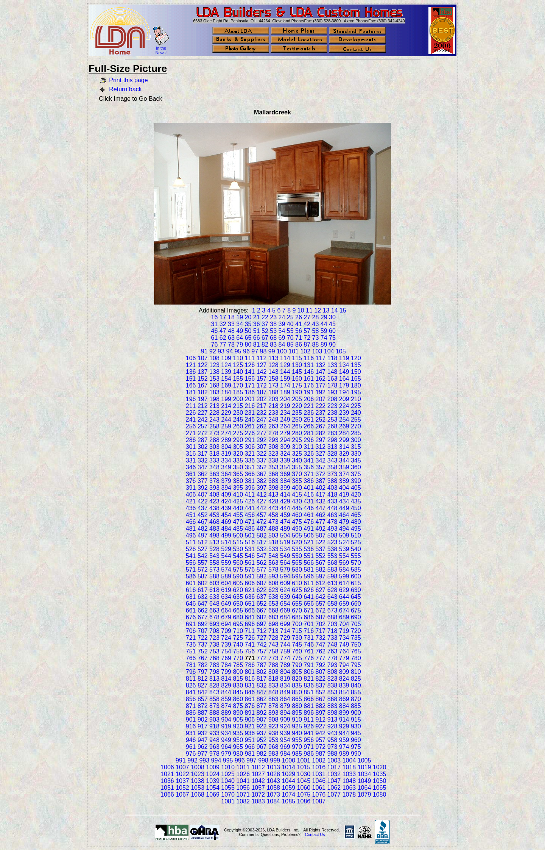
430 (297, 501)
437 (203, 508)
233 (273, 412)
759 (285, 651)
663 (214, 610)
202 (262, 399)
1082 (243, 801)
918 (214, 726)
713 (273, 631)
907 (262, 719)
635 (238, 597)
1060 (304, 787)
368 (273, 474)
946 (191, 740)
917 (203, 726)
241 (191, 419)
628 (332, 590)
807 (321, 672)
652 (262, 603)
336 (250, 460)
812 (203, 678)
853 (332, 692)
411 (250, 494)
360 (356, 467)
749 (344, 644)
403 (332, 487)
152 (203, 378)
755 (238, 651)
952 (262, 740)
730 (297, 637)
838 (332, 685)
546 (250, 556)
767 (203, 658)
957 (321, 740)
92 (212, 351)
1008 (197, 767)
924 (285, 726)
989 (344, 753)
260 (238, 426)
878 (273, 706)
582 (321, 569)
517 (262, 542)
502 (262, 535)
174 (285, 385)
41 (298, 324)
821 (309, 678)
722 (203, 637)
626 (309, 590)
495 (356, 528)
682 (262, 617)
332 (203, 460)
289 (226, 440)
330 (356, 453)
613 (332, 583)
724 (226, 637)
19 (239, 317)
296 (309, 440)
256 (191, 426)
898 (332, 712)
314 (344, 447)
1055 (228, 787)
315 (356, 447)
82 (265, 344)
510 (356, 535)
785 (238, 665)
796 (191, 672)
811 (191, 678)
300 (356, 440)
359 (344, 467)
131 (309, 365)
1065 (379, 787)
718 (332, 631)
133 (332, 365)
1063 (349, 787)
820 (297, 678)
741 (250, 644)
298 (332, 440)
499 (226, 535)
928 (332, 726)
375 (356, 474)
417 (321, 494)
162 (321, 378)
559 (226, 562)
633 (214, 597)
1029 (288, 774)
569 (344, 562)
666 (250, 610)
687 (321, 617)
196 (191, 399)
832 (262, 685)
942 (321, 733)
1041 (243, 781)
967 (262, 747)
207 (321, 399)
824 (344, 678)
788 (273, 665)
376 (191, 481)
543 (214, 556)
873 (214, 706)
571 (191, 569)
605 (238, 583)
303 (214, 447)
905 (238, 719)
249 (285, 419)
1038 (197, 781)
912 (321, 719)
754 (226, 651)
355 (297, 467)
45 (332, 324)
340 (297, 460)
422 (203, 501)
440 (238, 508)
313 (332, 447)
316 (191, 453)
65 (248, 337)
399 (285, 487)
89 (324, 344)
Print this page (128, 80)
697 (262, 624)
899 (344, 712)
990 (356, 753)
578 (273, 569)
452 (203, 515)
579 (285, 569)
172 (262, 385)
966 (250, 747)
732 (321, 637)
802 (262, 672)
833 (273, 685)
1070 (228, 794)
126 (250, 365)
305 (238, 447)
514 (226, 542)
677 (203, 617)
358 (332, 467)
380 (238, 481)
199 (226, 399)
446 (309, 508)
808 (332, 672)
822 (321, 678)
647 (203, 603)
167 (203, 385)
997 (251, 760)
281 (309, 433)
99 (271, 351)
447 (321, 508)
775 (297, 658)
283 (332, 433)
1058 (273, 787)
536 (309, 549)
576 (250, 569)
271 (191, 433)
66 (256, 337)
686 (309, 617)
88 (315, 344)
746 (309, 644)
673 (332, 610)
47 (223, 331)
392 (203, 487)
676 (191, 617)
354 (285, 467)
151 (191, 378)
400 (297, 487)
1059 (288, 787)
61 (214, 337)
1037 (182, 781)
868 (332, 699)
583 (332, 569)
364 (226, 474)
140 (238, 372)
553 (332, 556)
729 (285, 637)
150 (356, 372)
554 (344, 556)
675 (356, 610)
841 (191, 692)
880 (297, 706)
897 (321, 712)
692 (203, 624)
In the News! (161, 50)
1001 (304, 760)
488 (273, 528)
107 (203, 358)
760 (297, 651)
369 (285, 474)
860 (238, 699)
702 (321, 624)
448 (332, 508)
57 (307, 331)
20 (248, 317)
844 (226, 692)
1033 (349, 774)
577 (262, 569)
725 (238, 637)
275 (238, 433)
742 (262, 644)
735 (356, 637)
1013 (273, 767)
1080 (379, 794)
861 (250, 699)
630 (356, 590)
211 (191, 406)
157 (262, 378)
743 (273, 644)
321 (250, 453)
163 (332, 378)
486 (250, 528)
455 (238, 515)
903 (214, 719)
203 (273, 399)
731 (309, 637)
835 (297, 685)
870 (356, 699)
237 (321, 412)
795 (356, 665)
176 (309, 385)
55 (290, 331)
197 (203, 399)
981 (250, 753)
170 (238, 385)
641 (309, 597)
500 (238, 535)
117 (321, 358)
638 (273, 597)
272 (203, 433)
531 (250, 549)
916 (191, 726)
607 (262, 583)
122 (203, 365)
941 (309, 733)
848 (273, 692)
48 (231, 331)
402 (321, 487)
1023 (197, 774)
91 (204, 351)
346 (191, 467)
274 (226, 433)
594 (285, 576)
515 (238, 542)
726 (250, 637)
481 (191, 528)
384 (285, 481)
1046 (319, 781)
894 (285, 712)
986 (309, 753)
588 (214, 576)
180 (356, 385)
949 (226, 740)
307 (262, 447)
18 (231, 317)
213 (214, 406)
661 (191, 610)
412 (262, 494)
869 (344, 699)
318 (214, 453)
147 (321, 372)
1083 (258, 801)
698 (273, 624)
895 (297, 712)
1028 (273, 774)
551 (309, 556)
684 (285, 617)
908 (273, 719)
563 (273, 562)
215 (238, 406)
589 (226, 576)
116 (309, 358)
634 (226, 597)
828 (214, 685)
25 (290, 317)
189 (285, 392)
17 (223, 317)
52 (265, 331)
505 (297, 535)
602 (203, 583)
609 (285, 583)
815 (238, 678)
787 (262, 665)
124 (226, 365)
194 (344, 392)
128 (273, 365)
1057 (258, 787)
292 (262, 440)
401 (309, 487)
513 (214, 542)
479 (344, 522)
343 (332, 460)
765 (356, 651)
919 (226, 726)
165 (356, 378)
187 (262, 392)
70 (290, 337)
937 (262, 733)
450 (356, 508)
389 (344, 481)
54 (282, 331)
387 (321, 481)
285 (356, 433)
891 (250, 712)
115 (297, 358)
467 (203, 522)
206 (309, 399)
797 (203, 672)
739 (226, 644)
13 (326, 310)
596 (309, 576)
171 (250, 385)
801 (250, 672)
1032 (334, 774)
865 (297, 699)
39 (282, 324)
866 (309, 699)
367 (262, 474)
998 (263, 760)
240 (356, 412)
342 (321, 460)
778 (332, 658)
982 (262, 753)
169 (226, 385)
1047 (334, 781)
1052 (182, 787)
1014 (288, 767)
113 (273, 358)
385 (297, 481)
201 (250, 399)
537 (321, 549)
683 (273, 617)
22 (265, 317)
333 (214, 460)
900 (356, 712)
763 (332, 651)
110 (238, 358)
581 (309, 569)
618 (214, 590)
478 (332, 522)
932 (203, 733)
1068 (197, 794)
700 (297, 624)
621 (250, 590)
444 (285, 508)
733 (332, 637)
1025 (228, 774)
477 (321, 522)
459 (285, 515)
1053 (197, 787)
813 (214, 678)
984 (285, 753)
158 (273, 378)
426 (250, 501)
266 (309, 426)
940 (297, 733)
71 (298, 337)
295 (297, 440)
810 (356, 672)
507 (321, 535)
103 (317, 351)
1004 (349, 760)
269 (344, 426)
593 (273, 576)
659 (344, 603)
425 (238, 501)
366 (250, 474)
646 (191, 603)
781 (191, 665)
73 (315, 337)
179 (344, 385)
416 (309, 494)
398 (273, 487)
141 (250, 372)
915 (356, 719)
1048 (349, 781)
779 (344, 658)
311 (309, 447)
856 (191, 699)
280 (297, 433)
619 (226, 590)
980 (238, 753)
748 (332, 644)
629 (344, 590)
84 (282, 344)
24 (282, 317)
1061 (319, 787)
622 (262, 590)
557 (203, 562)
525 (356, 542)
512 (203, 542)
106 (191, 358)
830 (238, 685)
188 (273, 392)
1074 (288, 794)
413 (273, 494)
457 (262, 515)
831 (250, 685)
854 (344, 692)
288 (214, 440)
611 (309, 583)
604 (226, 583)
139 (226, 372)
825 (356, 678)
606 (250, 583)
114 (285, 358)
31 (214, 324)
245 (238, 419)
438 (214, 508)
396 (250, 487)
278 (273, 433)
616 (191, 590)
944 (344, 733)
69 (282, 337)
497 (203, 535)
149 (344, 372)
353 (273, 467)
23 (273, 317)
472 (262, 522)
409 (226, 494)
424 (226, 501)
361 (191, 474)
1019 (364, 767)
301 (191, 447)
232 (262, 412)
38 (273, 324)
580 (297, 569)
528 (214, 549)
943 (332, 733)
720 (356, 631)
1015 (304, 767)
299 (344, 440)
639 (285, 597)
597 (321, 576)
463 (332, 515)
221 (309, 406)
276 (250, 433)
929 (344, 726)
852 (321, 692)
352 (262, 467)
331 (191, 460)
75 (332, 337)
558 (214, 562)
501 (250, 535)
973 (332, 747)
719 (344, 631)
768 (214, 658)
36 (256, 324)
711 (250, 631)
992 (192, 760)
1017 (334, 767)
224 (344, 406)
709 (226, 631)
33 (231, 324)
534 (285, 549)
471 (250, 522)
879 (285, 706)
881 (309, 706)
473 (273, 522)
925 (297, 726)
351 (250, 467)
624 (285, 590)
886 (191, 712)
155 (238, 378)
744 (285, 644)
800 (238, 672)
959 (344, 740)
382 (262, 481)
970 (297, 747)
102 (305, 351)
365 (238, 474)
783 (214, 665)
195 (356, 392)
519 (285, 542)
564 (285, 562)
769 (226, 658)
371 (309, 474)
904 (226, 719)
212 (203, 406)
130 (297, 365)
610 (297, 583)
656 (309, 603)
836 (309, 685)
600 (356, 576)
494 (344, 528)
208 (332, 399)
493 (332, 528)
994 (216, 760)
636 (250, 597)
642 (321, 597)
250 (297, 419)
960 (356, 740)
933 (214, 733)
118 (332, 358)
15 (342, 310)
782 (203, 665)
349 (226, 467)
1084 (273, 801)
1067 (182, 794)
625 (297, 590)
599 (344, 576)
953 (273, 740)
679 (226, 617)
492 (321, 528)
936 (250, 733)
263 (273, 426)
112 (262, 358)
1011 (243, 767)
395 (238, 487)
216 (250, 406)
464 (344, 515)
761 (309, 651)
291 (250, 440)
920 (238, 726)
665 (238, 610)
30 (332, 317)
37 (265, 324)
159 (285, 378)
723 (214, 637)
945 (356, 733)
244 (226, 419)
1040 (228, 781)
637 (262, 597)
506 (309, 535)
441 (250, 508)
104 (329, 351)
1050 (379, 781)
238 (332, 412)
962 (203, 747)
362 (203, 474)
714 (285, 631)
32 (223, 324)
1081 (228, 801)
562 (262, 562)
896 (309, 712)
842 (203, 692)
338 (273, 460)
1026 (243, 774)
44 (324, 324)
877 (262, 706)
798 (214, 672)
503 (273, 535)
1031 (319, 774)
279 (285, 433)
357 (321, 467)
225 (356, 406)
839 (344, 685)
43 (315, 324)
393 (214, 487)
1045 (304, 781)
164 (344, 378)
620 (238, 590)
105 (341, 351)
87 (307, 344)
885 (356, 706)
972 (321, 747)
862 (262, 699)
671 (309, 610)
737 (203, 644)
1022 (182, 774)
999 (275, 760)
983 (273, 753)
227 (203, 412)
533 (273, 549)
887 (203, 712)
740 (238, 644)
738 (214, 644)
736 (191, 644)
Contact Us (315, 834)
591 (250, 576)
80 (248, 344)
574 (226, 569)
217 (262, 406)
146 (309, 372)
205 (297, 399)
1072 (258, 794)
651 (250, 603)
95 (238, 351)
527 (203, 549)
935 (238, 733)
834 (285, 685)
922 (262, 726)
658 (332, 603)
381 (250, 481)
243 (214, 419)
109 (226, 358)
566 (309, 562)
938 (273, 733)
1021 (167, 774)
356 (309, 467)
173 (273, 385)
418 (332, 494)
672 (321, 610)
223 (332, 406)
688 (332, 617)
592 (262, 576)
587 (203, 576)
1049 (364, 781)
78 (231, 344)
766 (191, 658)
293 (273, 440)
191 (309, 392)
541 (191, 556)
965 (238, 747)
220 (297, 406)
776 (309, 658)
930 (356, 726)
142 (262, 372)
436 (191, 508)
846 (250, 692)
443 (273, 508)
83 (273, 344)
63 (231, 337)
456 (250, 515)
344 (344, 460)
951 (250, 740)
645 (356, 597)
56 (298, 331)
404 (344, 487)
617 (203, 590)
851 (309, 692)
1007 (182, 767)
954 (285, 740)
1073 (273, 794)
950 (238, 740)
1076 (319, 794)
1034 (364, 774)
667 (262, 610)
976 (191, 753)
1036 (167, 781)
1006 (167, 767)
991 (181, 760)
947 (203, 740)
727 (262, 637)
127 (262, 365)
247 (262, 419)
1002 (319, 760)
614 (344, 583)
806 (309, 672)
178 (332, 385)
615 (356, 583)
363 (214, 474)
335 (238, 460)
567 (321, 562)
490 (297, 528)
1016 (319, 767)
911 (309, 719)
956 (309, 740)
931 (191, 733)
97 (254, 351)
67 (265, 337)
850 (297, 692)
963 (214, 747)
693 (214, 624)
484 (226, 528)
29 (324, 317)
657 (321, 603)
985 (297, 753)
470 (238, 522)
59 (324, 331)
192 (321, 392)
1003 (334, 760)
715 (297, 631)
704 (344, 624)
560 (238, 562)
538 (332, 549)
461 (309, 515)
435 (356, 501)
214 (226, 406)
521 (309, 542)
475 (297, 522)
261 (250, 426)
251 (309, 419)
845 (238, 692)
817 (262, 678)
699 (285, 624)
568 (332, 562)
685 (297, 617)
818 (273, 678)
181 (191, 392)
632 (203, 597)
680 (238, 617)
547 (262, 556)
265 (297, 426)
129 (285, 365)
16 (214, 317)
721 (191, 637)
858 (214, 699)
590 (238, 576)
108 (214, 358)
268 (332, 426)
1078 (349, 794)
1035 (379, 774)
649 (226, 603)
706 (191, 631)
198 (214, 399)
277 (262, 433)
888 (214, 712)
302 (203, 447)
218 (273, 406)
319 (226, 453)
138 (214, 372)
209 (344, 399)
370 (297, 474)
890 (238, 712)
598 (332, 576)
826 (191, 685)
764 (344, 651)
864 (285, 699)
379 (226, 481)
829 (226, 685)
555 (356, 556)
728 (273, 637)
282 (321, 433)
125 (238, 365)
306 (250, 447)
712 (262, 631)
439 (226, 508)
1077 (334, 794)
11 (309, 310)
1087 (319, 801)
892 (262, 712)
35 (248, 324)
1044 (288, 781)
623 (273, 590)
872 (203, 706)
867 (321, 699)
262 (262, 426)
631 (191, 597)
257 (203, 426)
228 (214, 412)
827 (203, 685)
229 (226, 412)
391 (191, 487)
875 (238, 706)
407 (203, 494)
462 (321, 515)
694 (226, 624)
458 (273, 515)
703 (332, 624)
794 (344, 665)
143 (273, 372)
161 (309, 378)
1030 (304, 774)
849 (285, 692)
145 (297, 372)
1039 (213, 781)
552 (321, 556)
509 (344, 535)
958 (332, 740)
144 (285, 372)
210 (356, 399)
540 (356, 549)
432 (321, 501)
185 (238, 392)
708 (214, 631)
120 (356, 358)
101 (293, 351)
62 (223, 337)
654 (285, 603)
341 (309, 460)
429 (285, 501)
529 (226, 549)
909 (285, 719)
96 (246, 351)
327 (321, 453)
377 (203, 481)
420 (356, 494)
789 (285, 665)
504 (285, 535)
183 (214, 392)
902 (203, 719)
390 (356, 481)
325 (297, 453)
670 (297, 610)
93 (221, 351)
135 (356, 365)
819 (285, 678)
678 (214, 617)
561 (250, 562)
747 (321, 644)
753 (214, 651)
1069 (213, 794)
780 (356, 658)
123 (214, 365)
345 (356, 460)
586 (191, 576)
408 (214, 494)
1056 (243, 787)
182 (203, 392)
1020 (379, 767)
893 (273, 712)
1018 (349, 767)
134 (344, 365)
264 (285, 426)
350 (238, 467)
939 (285, 733)
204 (285, 399)
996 (240, 760)
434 (344, 501)
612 (321, 583)
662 (203, 610)
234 (285, 412)
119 (344, 358)
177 (321, 385)
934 (226, 733)
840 (356, 685)
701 (309, 624)
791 (309, 665)
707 (203, 631)
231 (250, 412)
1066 (167, 794)
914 (344, 719)
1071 (243, 794)
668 (273, 610)
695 (238, 624)
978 (214, 753)
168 (214, 385)
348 (214, 467)
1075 (304, 794)
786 (250, 665)
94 (229, 351)
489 (285, 528)
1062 (334, 787)
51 (256, 331)
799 (226, 672)
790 (297, 665)
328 (332, 453)
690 (356, 617)
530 (238, 549)
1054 (213, 787)
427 (262, 501)
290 (238, 440)
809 (344, 672)
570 (356, 562)
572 (203, 569)
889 (226, 712)
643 (332, 597)
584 (344, 569)
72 (307, 337)
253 (332, 419)
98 (263, 351)
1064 (364, 787)
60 (332, 331)
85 (290, 344)
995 (228, 760)
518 (273, 542)
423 (214, 501)
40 (290, 324)
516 (250, 542)
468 (214, 522)
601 (191, 583)
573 (214, 569)
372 (321, 474)
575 (238, 569)
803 (273, 672)
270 (356, 426)
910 (297, 719)
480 (356, 522)
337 (262, 460)
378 (214, 481)
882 (321, 706)
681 (250, 617)
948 (214, 740)
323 (273, 453)
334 (226, 460)
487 (262, 528)
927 (321, 726)
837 (321, 685)
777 (321, 658)
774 (285, 658)
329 (344, 453)
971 (309, 747)
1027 (258, 774)
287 (203, 440)
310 (297, 447)
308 (273, 447)
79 (239, 344)
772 (262, 658)
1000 (289, 760)
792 (321, 665)
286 (191, 440)
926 (309, 726)
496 (191, 535)
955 (297, 740)
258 (214, 426)
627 (321, 590)
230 (238, 412)
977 (203, 753)
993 (204, 760)
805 (297, 672)
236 (309, 412)
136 (191, 372)
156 (250, 378)
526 (191, 549)
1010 (228, 767)
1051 (167, 787)
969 (285, 747)
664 (226, 610)
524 (344, 542)
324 (285, 453)
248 (273, 419)
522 (321, 542)
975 (356, 747)
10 (300, 310)
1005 (364, 760)
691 (191, 624)
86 (298, 344)
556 (191, 562)
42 (307, 324)
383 (273, 481)
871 (191, 706)
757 (262, 651)
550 (297, 556)
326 (309, 453)
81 (256, 344)
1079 (364, 794)
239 (344, 412)
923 (273, 726)
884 (344, 706)
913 (332, 719)
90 (332, 344)
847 (262, 692)
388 (332, 481)
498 (214, 535)
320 (238, 453)
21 (256, 317)
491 (309, 528)
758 (273, 651)
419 (344, 494)
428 (273, 501)
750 (356, 644)
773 (273, 658)
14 (334, 310)
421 (191, 501)
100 (282, 351)
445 (297, 508)
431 (309, 501)
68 (273, 337)
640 (297, 597)
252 (321, 419)
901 (191, 719)
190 (297, 392)
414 (285, 494)
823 (332, 678)
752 (203, 651)
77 (223, 344)
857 (203, 699)
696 (250, 624)
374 (344, 474)
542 (203, 556)
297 (321, 440)
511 (191, 542)
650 (238, 603)
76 (214, 344)
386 (309, 481)
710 (238, 631)
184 (226, 392)
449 (344, 508)
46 (214, 331)
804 (285, 672)
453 (214, 515)
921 (250, 726)
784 (226, 665)
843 (214, 692)
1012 (258, 767)
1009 (213, 767)
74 (324, 337)
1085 (288, 801)
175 (297, 385)
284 (344, 433)
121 (191, 365)
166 (191, 385)
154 (226, 378)
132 (321, 365)
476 (309, 522)
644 (344, 597)
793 (332, 665)
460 (297, 515)
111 (250, 358)
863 (273, 699)
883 (332, 706)
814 (226, 678)
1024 (213, 774)
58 (315, 331)
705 (356, 624)
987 (321, 753)
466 (191, 522)
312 (321, 447)
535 (297, 549)
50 (248, 331)
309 (285, 447)
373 (332, 474)
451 (191, 515)
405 (356, 487)
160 (297, 378)
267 (321, 426)
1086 (304, 801)
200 (238, 399)
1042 (258, 781)
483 (214, 528)
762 (321, 651)
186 (250, 392)
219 (285, 406)
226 (191, 412)
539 (344, 549)
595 (297, 576)
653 (273, 603)
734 (344, 637)
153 (214, 378)
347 (203, 467)
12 (317, 310)
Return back (125, 89)
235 (297, 412)
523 (332, 542)
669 (285, 610)
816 (250, 678)
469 (226, 522)
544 (226, 556)
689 (344, 617)
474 (285, 522)
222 (321, 406)
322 (262, 453)
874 (226, 706)
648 (214, 603)
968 (273, 747)
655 (297, 603)
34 (239, 324)
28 (315, 317)
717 (321, 631)
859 (226, 699)
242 (203, 419)
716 (309, 631)
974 (344, 747)
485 (238, 528)
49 (239, 331)
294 (285, 440)
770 (238, 658)
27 (307, 317)
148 (332, 372)
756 (250, 651)
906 (250, 719)
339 (285, 460)
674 (344, 610)
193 (332, 392)
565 (297, 562)
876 (250, 706)
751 (191, 651)
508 (332, 535)
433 (332, 501)
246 (250, 419)
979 (226, 753)
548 (273, 556)
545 (238, 556)
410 (238, 494)
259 (226, 426)
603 (214, 583)
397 (262, 487)
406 (191, 494)
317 (203, 453)
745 (297, 644)
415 (297, 494)
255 (356, 419)
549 (285, 556)
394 (226, 487)
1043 (273, 781)
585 (356, 569)
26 (298, 317)
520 (297, 542)
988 (332, 753)
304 (226, 447)
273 (214, 433)
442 (262, 508)
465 (356, 515)
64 (239, 337)
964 (226, 747)
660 (356, 603)
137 (203, 372)
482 (203, 528)
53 (273, 331)
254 (344, 419)
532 (262, 549)
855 (356, 692)
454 (226, 515)
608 (273, 583)
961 (191, 747)
